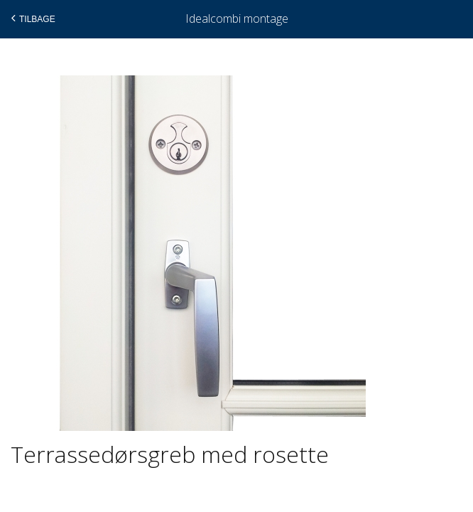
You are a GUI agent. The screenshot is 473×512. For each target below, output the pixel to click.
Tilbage (31, 18)
